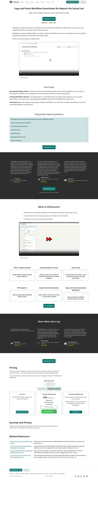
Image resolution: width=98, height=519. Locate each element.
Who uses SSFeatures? (16, 140)
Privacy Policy (33, 514)
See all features (49, 346)
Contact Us (76, 453)
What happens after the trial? (18, 137)
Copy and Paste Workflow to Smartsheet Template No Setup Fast (21, 492)
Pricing (32, 2)
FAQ (53, 2)
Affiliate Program (25, 514)
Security (37, 2)
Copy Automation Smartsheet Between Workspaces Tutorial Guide (21, 487)
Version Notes (61, 514)
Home (22, 2)
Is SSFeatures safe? (15, 133)
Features (27, 2)
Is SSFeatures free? (15, 130)
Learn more (36, 468)
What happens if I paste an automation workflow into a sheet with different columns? (32, 119)
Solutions (55, 514)
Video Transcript (24, 77)
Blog (50, 514)
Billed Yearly (54, 429)
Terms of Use (40, 514)
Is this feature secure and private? (19, 126)
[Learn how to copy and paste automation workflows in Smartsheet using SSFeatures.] (49, 59)
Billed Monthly (41, 429)
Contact (48, 2)
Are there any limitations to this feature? (21, 122)
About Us (43, 2)
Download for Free (72, 2)
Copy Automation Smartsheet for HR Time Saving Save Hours (20, 497)
